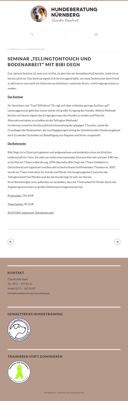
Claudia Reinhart (35, 49)
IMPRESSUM (50, 393)
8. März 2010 (14, 49)
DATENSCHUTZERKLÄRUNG (70, 393)
